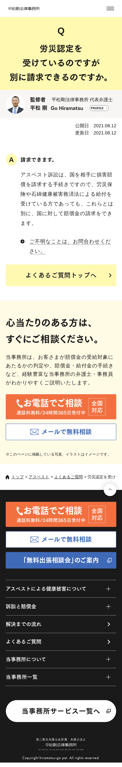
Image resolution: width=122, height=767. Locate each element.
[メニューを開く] (110, 8)
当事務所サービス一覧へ (61, 711)
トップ (17, 477)
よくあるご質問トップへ (61, 275)
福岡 (81, 753)
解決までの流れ (23, 624)
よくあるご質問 (68, 477)
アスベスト (39, 477)
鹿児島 (86, 753)
